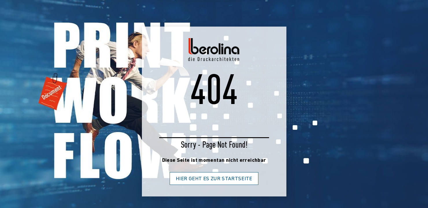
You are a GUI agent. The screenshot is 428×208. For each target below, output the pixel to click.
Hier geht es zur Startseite (214, 179)
